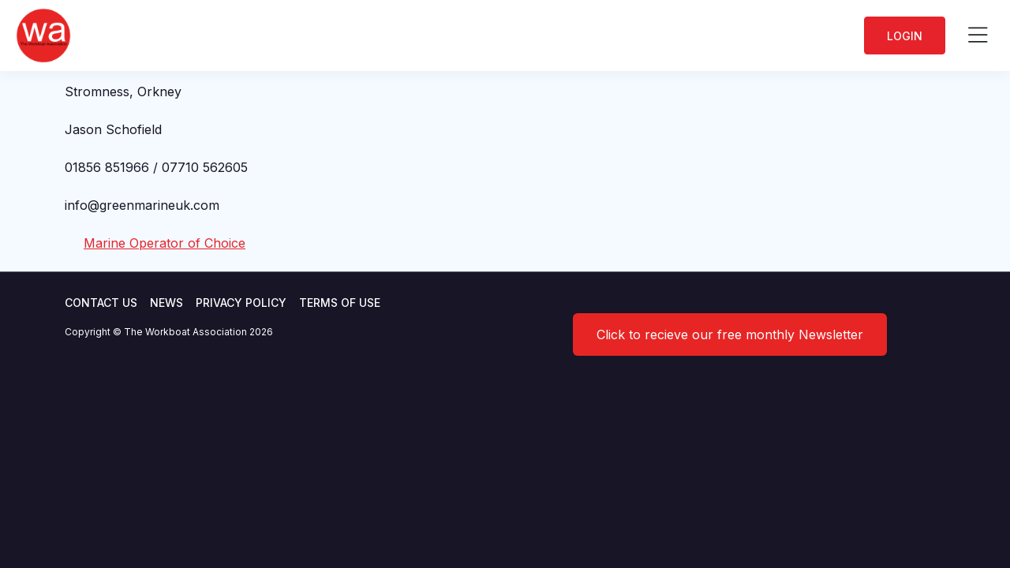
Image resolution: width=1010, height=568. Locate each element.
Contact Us (101, 302)
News (166, 302)
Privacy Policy (241, 302)
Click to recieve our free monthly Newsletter (730, 334)
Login (904, 36)
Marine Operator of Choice (164, 243)
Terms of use (339, 302)
